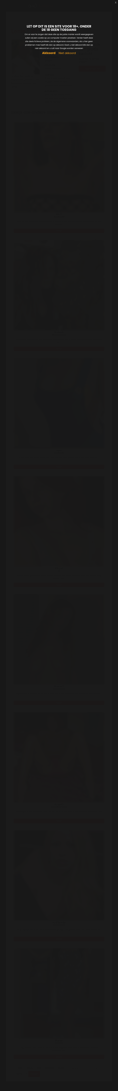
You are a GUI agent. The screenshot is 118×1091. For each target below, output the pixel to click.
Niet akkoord (67, 53)
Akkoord (48, 53)
